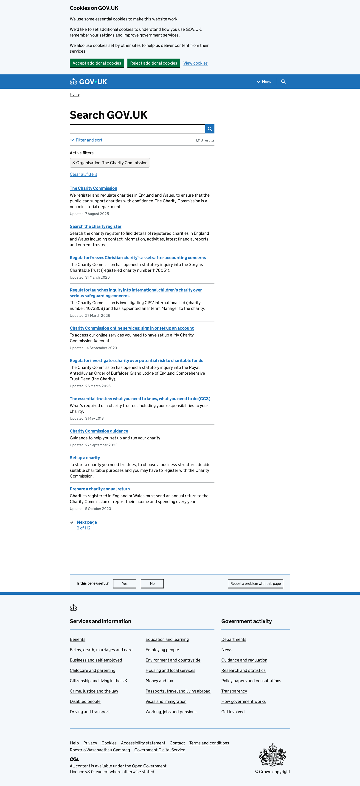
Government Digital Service (159, 749)
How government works (243, 701)
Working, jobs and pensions (171, 711)
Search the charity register (95, 226)
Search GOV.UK (123, 115)
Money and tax (159, 680)
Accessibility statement (143, 743)
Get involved (233, 711)
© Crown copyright (272, 771)
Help (74, 743)
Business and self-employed (96, 660)
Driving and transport (90, 711)
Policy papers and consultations (251, 680)
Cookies (109, 743)
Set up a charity (85, 457)
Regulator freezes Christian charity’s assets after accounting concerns (138, 257)
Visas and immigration (166, 701)
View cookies (195, 63)
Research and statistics (243, 670)
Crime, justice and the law (94, 691)
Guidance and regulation (244, 660)
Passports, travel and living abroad (178, 691)
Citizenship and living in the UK (98, 680)
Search (208, 129)
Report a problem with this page (256, 583)
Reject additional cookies (153, 63)
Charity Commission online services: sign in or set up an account (132, 328)
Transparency (234, 691)
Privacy (90, 743)
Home (74, 94)
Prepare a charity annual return (100, 489)
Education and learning (167, 639)
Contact (177, 743)
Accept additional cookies (97, 63)
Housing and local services (170, 670)
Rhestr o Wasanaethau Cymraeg (100, 749)
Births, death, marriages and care (101, 649)
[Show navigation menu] (264, 82)
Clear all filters (83, 174)
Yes (129, 583)
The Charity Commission (93, 188)
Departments (233, 639)
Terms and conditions (209, 743)
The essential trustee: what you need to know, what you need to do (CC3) (140, 398)
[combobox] (137, 128)
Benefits (77, 639)
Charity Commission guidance (99, 431)
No (157, 583)
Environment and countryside (173, 660)
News (226, 649)
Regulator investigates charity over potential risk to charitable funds (136, 360)
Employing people (162, 649)
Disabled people (85, 701)
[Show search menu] (283, 82)
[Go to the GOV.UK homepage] (88, 81)
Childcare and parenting (92, 670)
